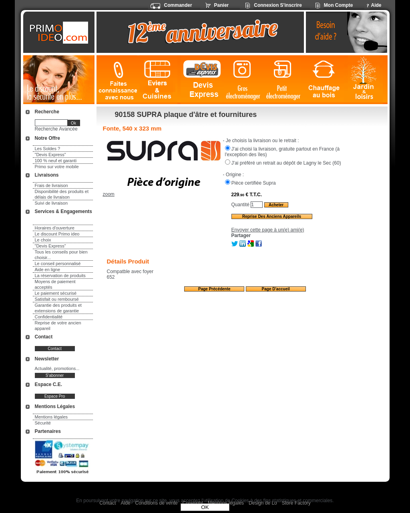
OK (205, 507)
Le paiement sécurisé (56, 293)
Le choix (43, 239)
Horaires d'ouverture (54, 227)
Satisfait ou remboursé (57, 299)
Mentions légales (51, 416)
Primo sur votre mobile (57, 166)
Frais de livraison (51, 185)
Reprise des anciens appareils (271, 216)
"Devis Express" (50, 154)
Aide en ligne (47, 269)
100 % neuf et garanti (56, 160)
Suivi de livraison (51, 203)
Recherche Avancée (56, 129)
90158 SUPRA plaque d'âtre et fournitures (186, 115)
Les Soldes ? (47, 148)
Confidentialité (49, 316)
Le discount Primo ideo (57, 233)
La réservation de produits (60, 275)
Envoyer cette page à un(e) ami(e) (267, 230)
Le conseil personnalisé (58, 263)
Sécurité (43, 422)
